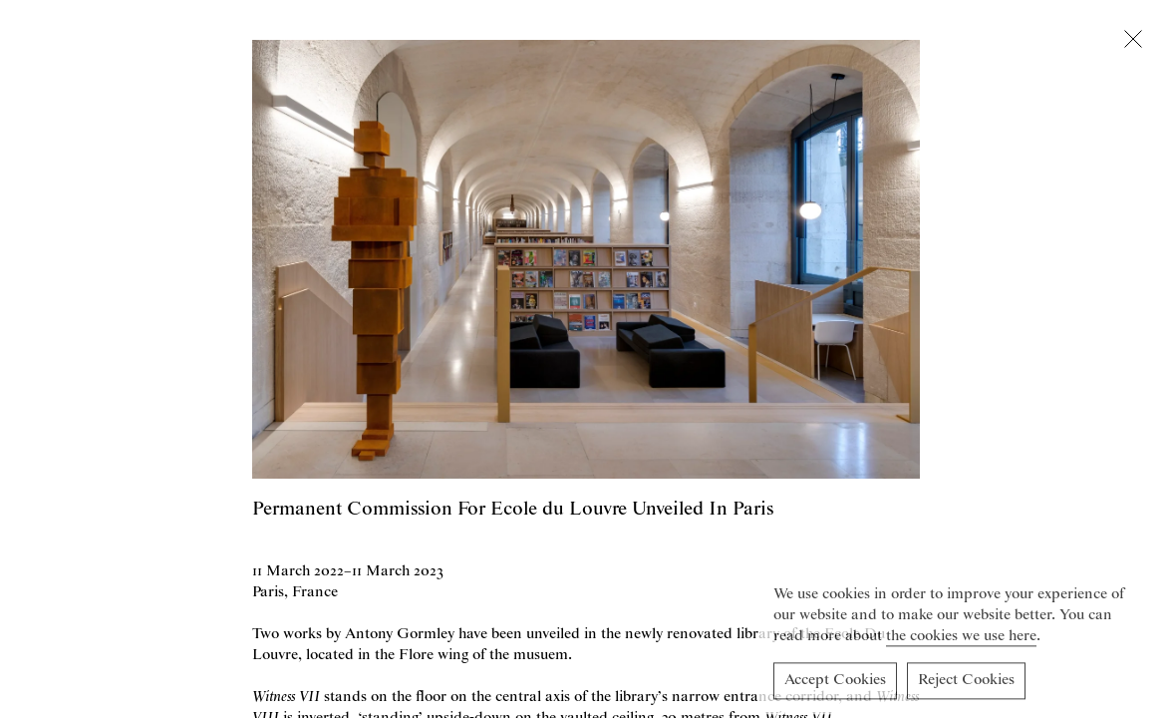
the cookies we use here (961, 639)
